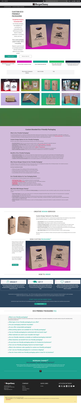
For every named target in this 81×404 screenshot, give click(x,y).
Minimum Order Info (25, 58)
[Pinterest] (77, 1)
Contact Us (24, 388)
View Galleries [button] (15, 267)
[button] (25, 7)
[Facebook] (69, 1)
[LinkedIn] (74, 1)
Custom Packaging (7, 9)
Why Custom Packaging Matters (27, 74)
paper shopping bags (59, 138)
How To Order (40, 73)
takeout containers (42, 146)
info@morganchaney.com (8, 390)
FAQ (54, 73)
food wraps (49, 146)
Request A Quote (40, 306)
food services (42, 149)
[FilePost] (72, 1)
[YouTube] (74, 387)
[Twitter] (70, 1)
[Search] (55, 1)
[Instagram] (75, 1)
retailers (36, 149)
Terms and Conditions (25, 389)
